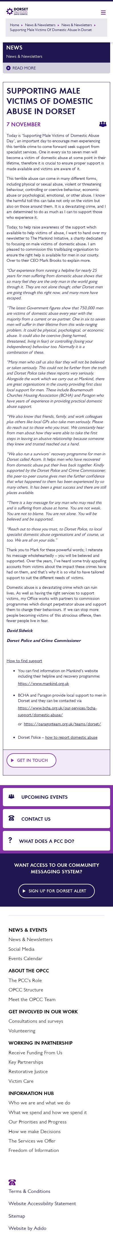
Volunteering (22, 1031)
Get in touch (32, 760)
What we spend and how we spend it (48, 1112)
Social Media (21, 949)
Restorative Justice (28, 1071)
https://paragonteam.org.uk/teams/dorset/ (62, 723)
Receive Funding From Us (35, 1052)
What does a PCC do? (41, 840)
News (14, 47)
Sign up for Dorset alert (57, 891)
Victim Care (21, 1081)
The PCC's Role (25, 980)
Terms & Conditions (29, 1191)
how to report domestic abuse (71, 737)
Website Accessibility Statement (42, 1203)
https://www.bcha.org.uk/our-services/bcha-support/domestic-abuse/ (57, 711)
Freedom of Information (34, 1150)
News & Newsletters (40, 25)
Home (14, 25)
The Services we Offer (32, 1141)
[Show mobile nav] (103, 12)
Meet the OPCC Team (32, 999)
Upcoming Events (38, 797)
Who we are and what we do (39, 1103)
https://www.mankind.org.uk (43, 683)
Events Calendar (25, 958)
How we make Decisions (35, 1131)
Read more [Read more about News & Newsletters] (24, 67)
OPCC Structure (26, 990)
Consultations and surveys (36, 1021)
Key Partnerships (26, 1062)
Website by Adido (27, 1228)
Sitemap (17, 1216)
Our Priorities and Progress (38, 1122)
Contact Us (30, 818)
